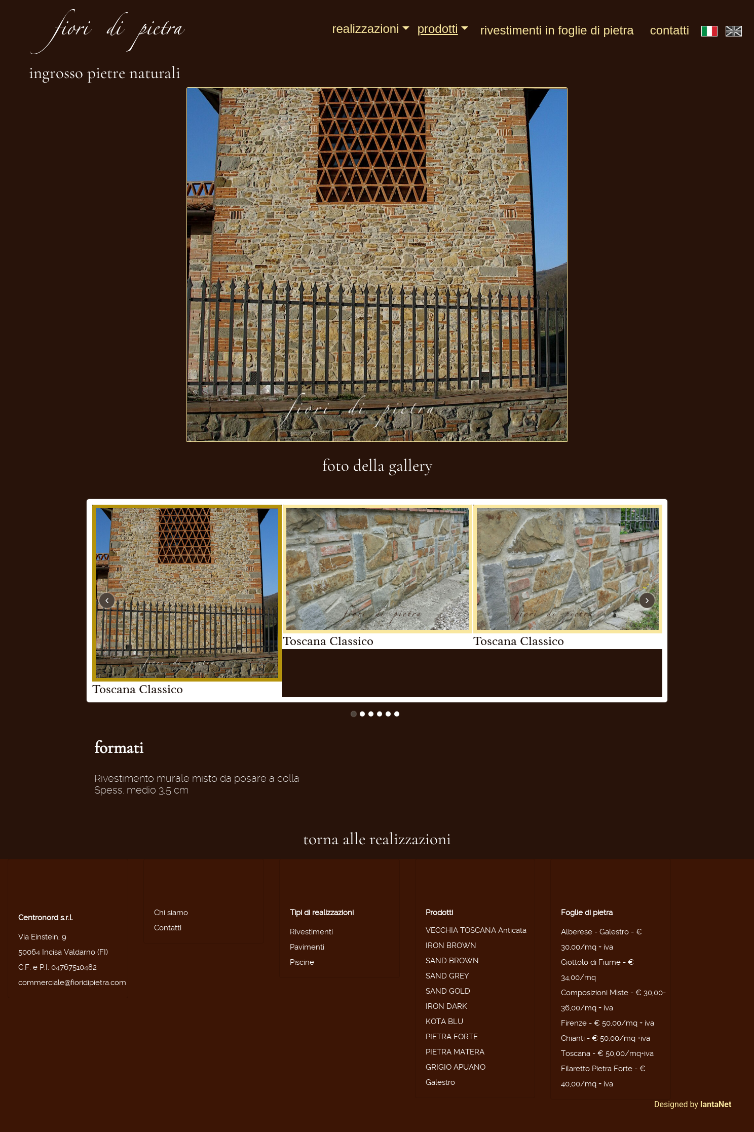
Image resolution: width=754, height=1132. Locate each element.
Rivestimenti (311, 931)
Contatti (669, 30)
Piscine (302, 962)
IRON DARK (446, 1006)
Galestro (440, 1082)
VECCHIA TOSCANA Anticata (476, 930)
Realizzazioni (365, 28)
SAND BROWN (452, 960)
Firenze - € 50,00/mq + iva (607, 1023)
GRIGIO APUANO (455, 1067)
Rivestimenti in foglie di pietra (557, 30)
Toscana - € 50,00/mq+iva (607, 1053)
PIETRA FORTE (452, 1036)
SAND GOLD (448, 991)
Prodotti (438, 28)
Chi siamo (171, 912)
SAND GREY (447, 975)
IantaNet (716, 1104)
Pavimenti (307, 947)
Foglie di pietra (587, 912)
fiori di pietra (117, 31)
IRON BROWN (451, 945)
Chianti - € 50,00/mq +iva (605, 1038)
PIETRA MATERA (455, 1051)
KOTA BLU (444, 1021)
